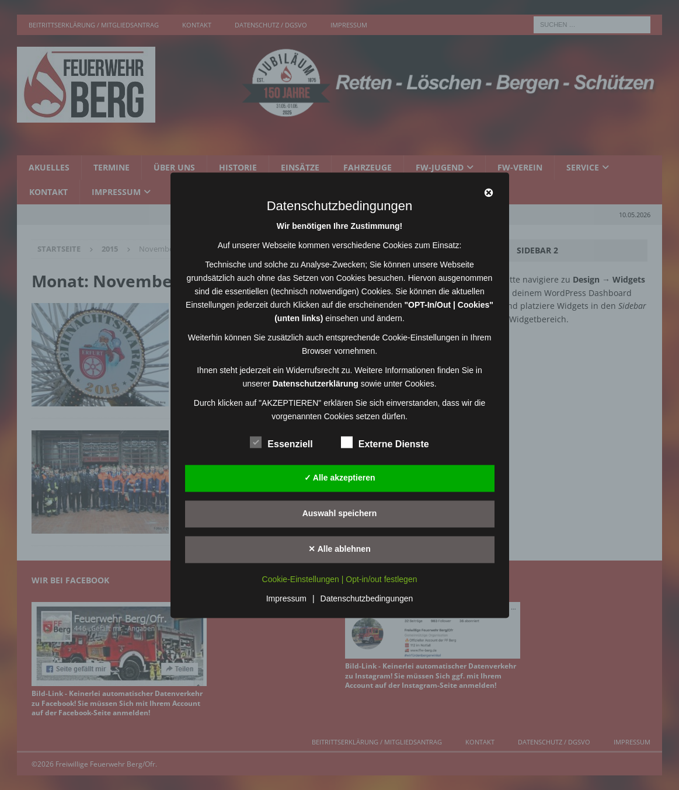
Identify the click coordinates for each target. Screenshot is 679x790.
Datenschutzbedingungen (367, 598)
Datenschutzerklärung (315, 383)
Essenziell (281, 442)
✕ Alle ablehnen (339, 549)
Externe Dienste (385, 442)
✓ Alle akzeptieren (339, 477)
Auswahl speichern (339, 513)
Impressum (286, 598)
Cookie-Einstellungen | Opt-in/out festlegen (339, 579)
